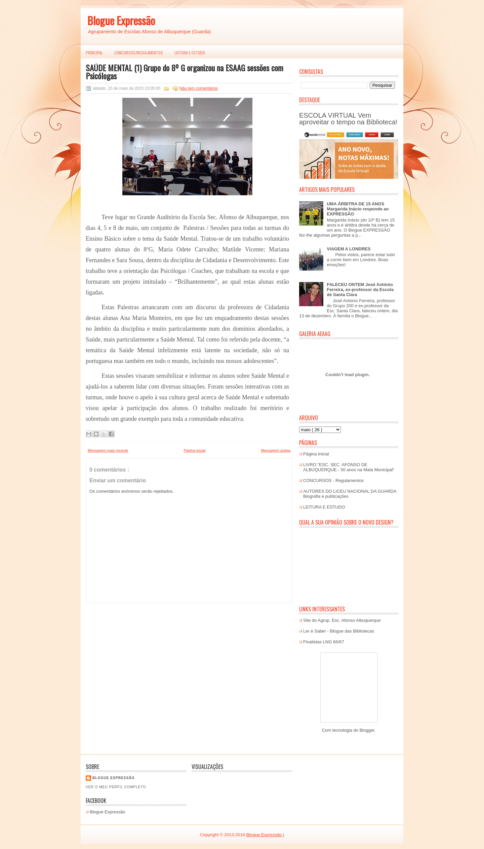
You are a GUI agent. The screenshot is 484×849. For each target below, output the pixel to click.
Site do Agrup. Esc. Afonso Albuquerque (342, 620)
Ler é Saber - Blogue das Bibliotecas (338, 631)
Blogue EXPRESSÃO (113, 778)
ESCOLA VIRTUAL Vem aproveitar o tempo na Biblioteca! (348, 119)
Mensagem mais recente (108, 450)
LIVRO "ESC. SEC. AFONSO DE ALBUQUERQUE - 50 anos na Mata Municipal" (348, 467)
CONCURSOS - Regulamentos (333, 480)
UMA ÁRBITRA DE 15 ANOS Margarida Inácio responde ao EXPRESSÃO (358, 208)
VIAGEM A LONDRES (349, 248)
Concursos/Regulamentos (138, 52)
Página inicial (195, 450)
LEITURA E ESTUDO (189, 52)
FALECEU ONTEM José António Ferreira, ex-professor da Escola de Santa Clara (360, 289)
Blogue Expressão (121, 20)
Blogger (367, 730)
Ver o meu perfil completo (116, 787)
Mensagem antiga (275, 450)
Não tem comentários (198, 88)
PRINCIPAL (94, 52)
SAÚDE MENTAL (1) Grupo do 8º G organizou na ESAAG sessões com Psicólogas (184, 72)
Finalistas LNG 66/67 (323, 641)
